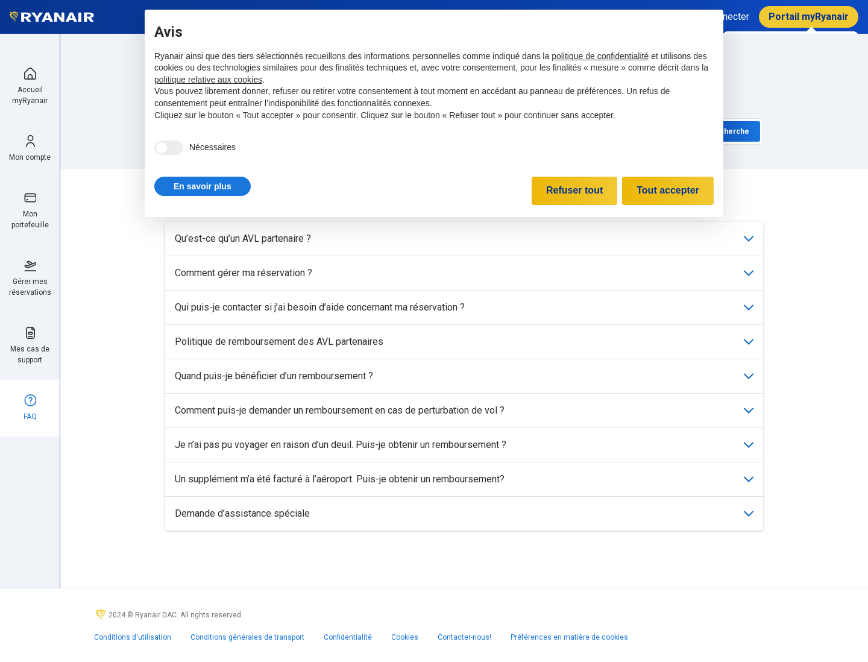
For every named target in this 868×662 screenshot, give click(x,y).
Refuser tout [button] (574, 190)
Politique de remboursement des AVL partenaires (464, 341)
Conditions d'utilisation (132, 637)
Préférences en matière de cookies (569, 637)
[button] (202, 186)
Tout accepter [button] (668, 190)
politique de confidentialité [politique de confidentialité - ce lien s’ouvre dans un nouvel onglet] (600, 56)
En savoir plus (202, 186)
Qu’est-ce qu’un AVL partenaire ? (464, 238)
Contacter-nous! (464, 637)
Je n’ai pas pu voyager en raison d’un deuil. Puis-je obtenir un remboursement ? (464, 444)
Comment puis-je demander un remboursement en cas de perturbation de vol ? (464, 410)
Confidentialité (348, 637)
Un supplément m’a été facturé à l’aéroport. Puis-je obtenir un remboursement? (464, 479)
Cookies (404, 637)
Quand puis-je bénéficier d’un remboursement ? (464, 376)
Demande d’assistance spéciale (464, 513)
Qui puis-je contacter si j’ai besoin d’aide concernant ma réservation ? (464, 307)
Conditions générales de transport (247, 637)
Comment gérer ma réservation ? (464, 273)
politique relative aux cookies (208, 79)
